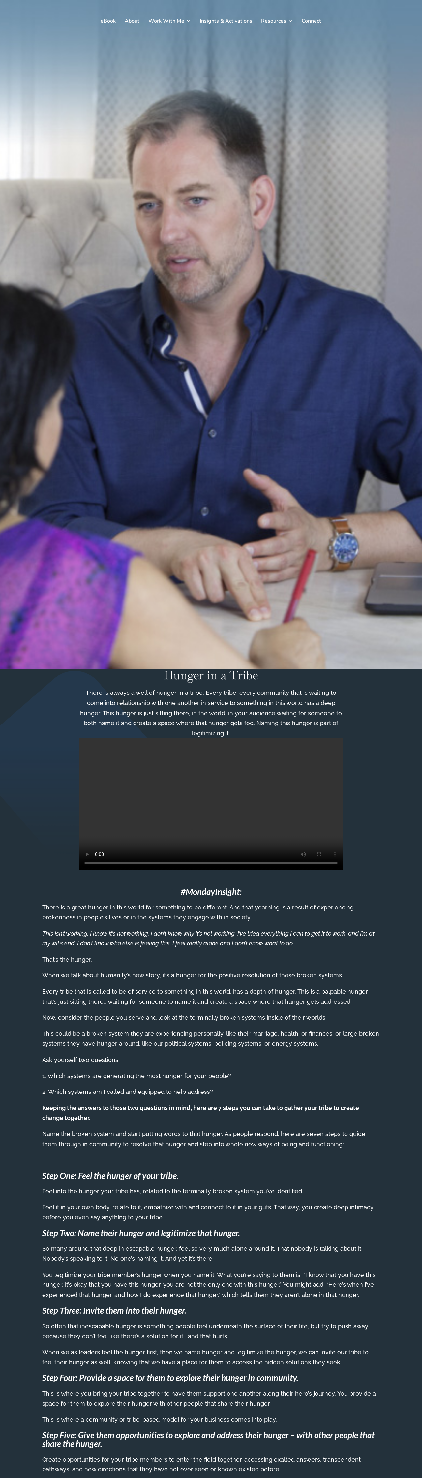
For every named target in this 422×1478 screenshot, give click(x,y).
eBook (108, 22)
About (132, 22)
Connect (311, 22)
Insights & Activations (226, 22)
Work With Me (166, 22)
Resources (273, 22)
